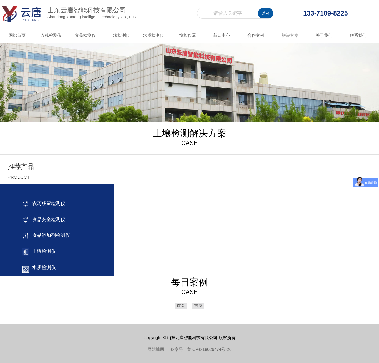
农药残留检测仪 (47, 203)
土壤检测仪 (119, 35)
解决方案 (290, 35)
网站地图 (158, 349)
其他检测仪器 (45, 301)
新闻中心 (221, 35)
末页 (198, 306)
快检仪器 (187, 35)
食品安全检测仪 (47, 219)
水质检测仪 (153, 35)
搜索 (265, 13)
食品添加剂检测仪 (49, 235)
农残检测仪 (51, 35)
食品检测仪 (85, 35)
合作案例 (255, 35)
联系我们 (358, 35)
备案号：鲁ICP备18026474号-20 (201, 349)
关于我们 (324, 35)
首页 (181, 306)
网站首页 (17, 35)
